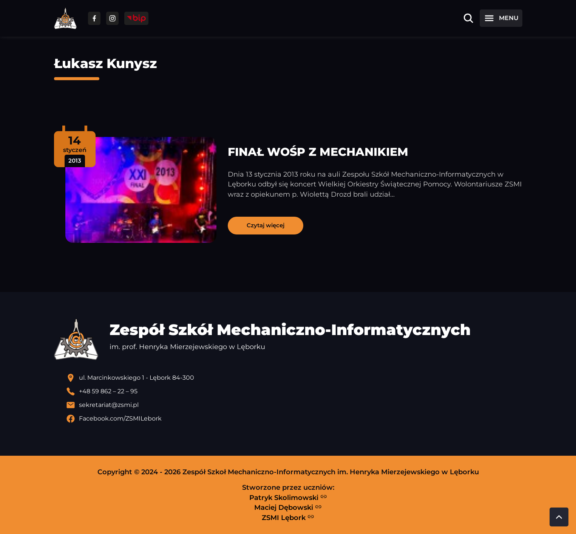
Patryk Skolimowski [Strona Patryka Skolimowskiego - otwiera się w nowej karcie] (288, 497)
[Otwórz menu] (501, 18)
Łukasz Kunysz (105, 63)
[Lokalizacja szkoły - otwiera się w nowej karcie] (294, 377)
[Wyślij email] (294, 405)
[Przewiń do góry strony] (559, 517)
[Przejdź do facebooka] (94, 18)
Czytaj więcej (265, 225)
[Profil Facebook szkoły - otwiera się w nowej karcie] (294, 418)
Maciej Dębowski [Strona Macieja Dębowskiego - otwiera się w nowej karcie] (288, 507)
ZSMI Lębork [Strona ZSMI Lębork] (288, 517)
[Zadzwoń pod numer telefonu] (294, 391)
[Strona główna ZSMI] (65, 18)
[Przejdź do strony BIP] (136, 18)
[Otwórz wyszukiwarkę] (468, 18)
